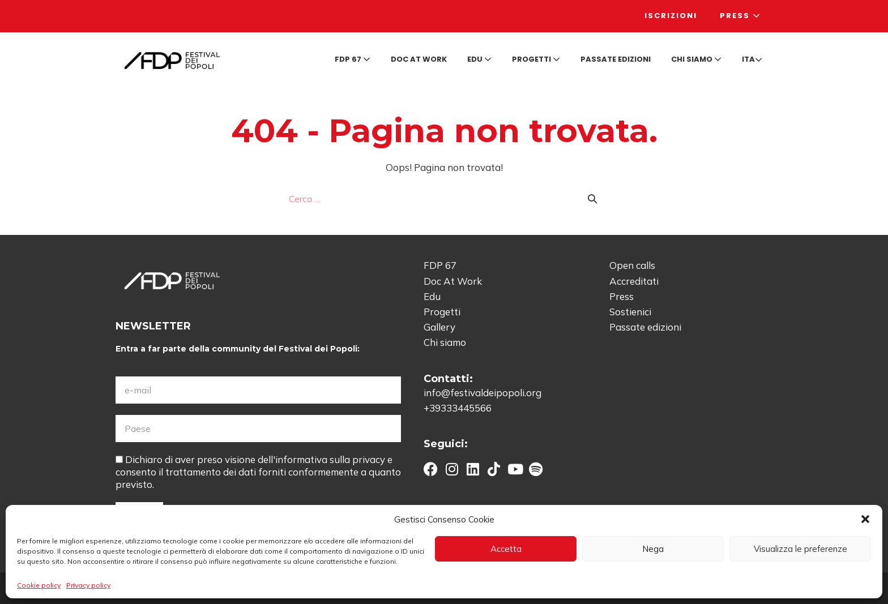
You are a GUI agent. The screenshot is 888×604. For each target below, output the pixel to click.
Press (740, 15)
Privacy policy (88, 585)
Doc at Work (419, 59)
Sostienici (630, 312)
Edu (479, 59)
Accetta (506, 548)
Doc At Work (453, 281)
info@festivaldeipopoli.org (482, 393)
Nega (653, 548)
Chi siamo (696, 59)
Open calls (632, 265)
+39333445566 (458, 408)
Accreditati (634, 281)
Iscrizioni (670, 15)
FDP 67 (352, 59)
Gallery (439, 327)
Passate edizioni (615, 59)
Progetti (536, 59)
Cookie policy (39, 585)
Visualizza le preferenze (800, 548)
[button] (865, 519)
